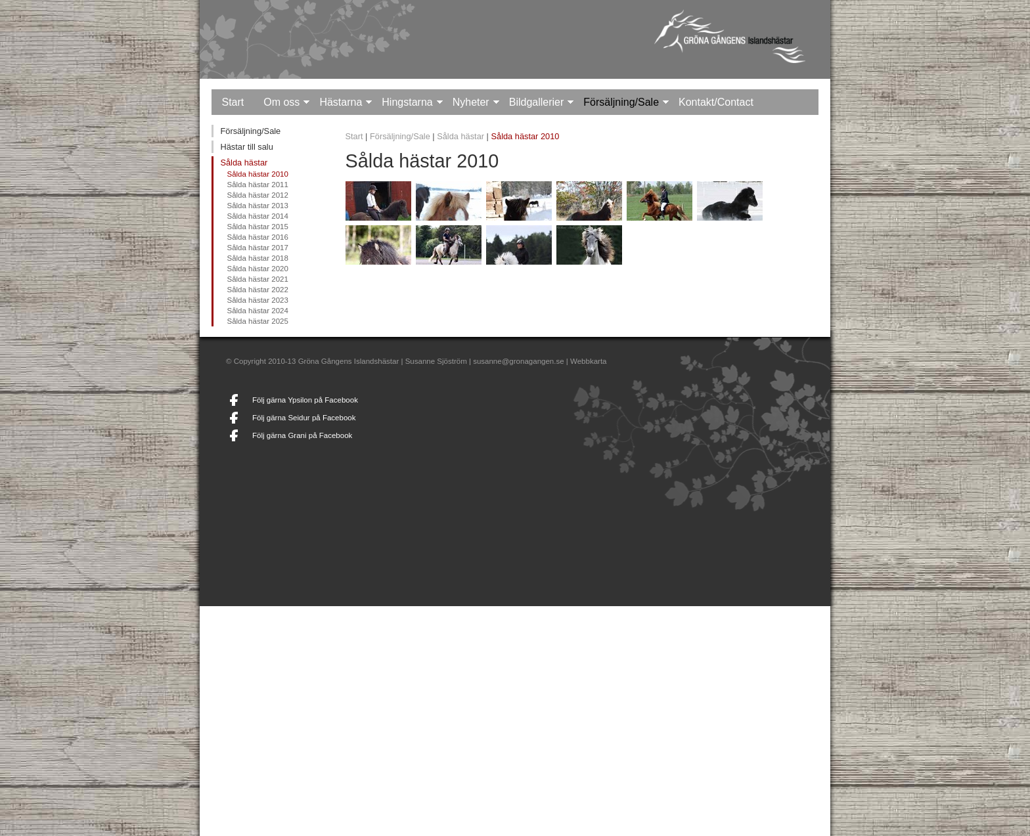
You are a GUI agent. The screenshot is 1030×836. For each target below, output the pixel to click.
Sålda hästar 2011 (257, 184)
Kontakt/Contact (716, 102)
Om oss (281, 102)
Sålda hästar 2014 (257, 216)
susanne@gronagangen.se (518, 361)
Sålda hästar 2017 (257, 248)
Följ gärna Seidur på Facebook (303, 418)
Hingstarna (407, 102)
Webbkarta (588, 361)
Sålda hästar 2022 (257, 290)
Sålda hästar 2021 (257, 279)
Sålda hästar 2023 (257, 300)
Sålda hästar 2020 (257, 269)
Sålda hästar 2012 (257, 195)
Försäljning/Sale (621, 102)
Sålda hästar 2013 (257, 205)
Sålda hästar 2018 (257, 258)
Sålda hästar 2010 (257, 174)
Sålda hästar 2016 (257, 237)
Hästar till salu (246, 147)
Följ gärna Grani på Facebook (302, 435)
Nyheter (471, 102)
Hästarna (340, 102)
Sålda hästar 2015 (257, 227)
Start (232, 102)
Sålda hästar (243, 162)
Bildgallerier (536, 102)
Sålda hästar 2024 (257, 311)
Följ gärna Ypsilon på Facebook (305, 400)
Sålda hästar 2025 (257, 321)
